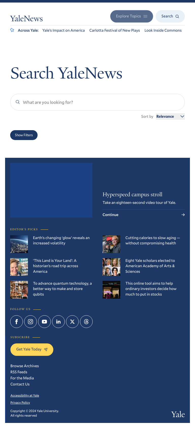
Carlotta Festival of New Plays (114, 30)
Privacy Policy (20, 402)
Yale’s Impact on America (63, 30)
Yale (178, 415)
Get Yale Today (31, 349)
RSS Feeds (18, 372)
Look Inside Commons (163, 30)
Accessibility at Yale (24, 395)
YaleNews (26, 19)
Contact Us (20, 384)
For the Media (22, 378)
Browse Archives (24, 365)
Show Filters (24, 135)
